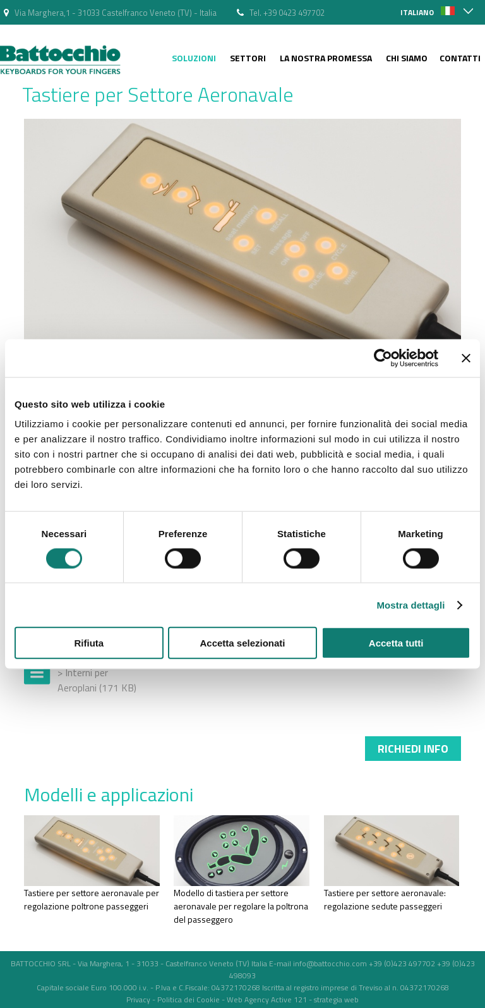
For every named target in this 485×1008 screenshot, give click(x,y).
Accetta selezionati (242, 643)
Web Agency (248, 999)
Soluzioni (194, 57)
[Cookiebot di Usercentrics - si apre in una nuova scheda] (383, 357)
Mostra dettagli (410, 604)
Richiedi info (413, 748)
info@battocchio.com (330, 963)
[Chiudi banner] (466, 357)
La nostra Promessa (326, 57)
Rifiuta (89, 643)
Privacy (138, 999)
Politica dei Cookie (188, 999)
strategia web (336, 999)
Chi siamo (407, 57)
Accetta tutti (396, 643)
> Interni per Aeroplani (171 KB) (96, 680)
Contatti (460, 57)
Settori (248, 57)
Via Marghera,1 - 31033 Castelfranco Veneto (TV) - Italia (116, 12)
